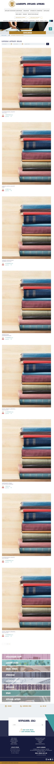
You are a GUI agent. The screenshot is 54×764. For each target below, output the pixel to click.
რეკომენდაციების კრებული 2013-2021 (8, 112)
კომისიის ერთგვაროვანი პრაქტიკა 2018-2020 (8, 261)
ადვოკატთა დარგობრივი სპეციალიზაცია (13, 10)
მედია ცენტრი (19, 14)
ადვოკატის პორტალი (35, 17)
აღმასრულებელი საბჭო (12, 20)
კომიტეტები (37, 20)
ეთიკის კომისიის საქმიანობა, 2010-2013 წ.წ (8, 632)
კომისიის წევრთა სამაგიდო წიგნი (8, 187)
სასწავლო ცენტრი (32, 20)
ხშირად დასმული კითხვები (27, 729)
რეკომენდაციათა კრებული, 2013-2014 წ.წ (8, 558)
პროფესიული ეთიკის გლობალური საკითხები (7, 484)
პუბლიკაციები (46, 10)
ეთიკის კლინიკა (14, 744)
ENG (51, 20)
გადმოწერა (7, 116)
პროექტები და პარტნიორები (36, 10)
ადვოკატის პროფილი (13, 699)
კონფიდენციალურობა (40, 744)
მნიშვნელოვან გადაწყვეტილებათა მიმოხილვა (6, 335)
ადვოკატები (41, 20)
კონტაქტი (25, 14)
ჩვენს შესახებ (5, 20)
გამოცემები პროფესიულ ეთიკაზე (17, 35)
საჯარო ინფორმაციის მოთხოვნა (27, 731)
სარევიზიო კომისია (25, 20)
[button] (50, 28)
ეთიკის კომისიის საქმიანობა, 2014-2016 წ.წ (8, 409)
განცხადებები (26, 10)
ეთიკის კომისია (19, 20)
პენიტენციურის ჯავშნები (20, 17)
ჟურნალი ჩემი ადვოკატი (33, 14)
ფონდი (45, 20)
